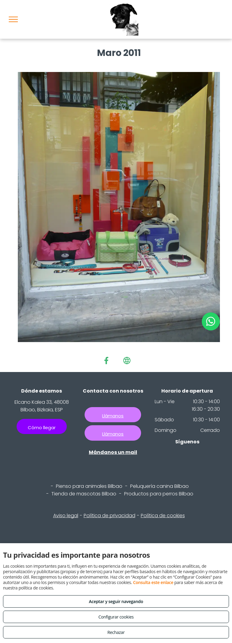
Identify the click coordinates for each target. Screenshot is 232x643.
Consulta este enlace (153, 582)
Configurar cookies (116, 617)
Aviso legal (65, 515)
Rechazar (115, 632)
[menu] (13, 19)
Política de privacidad (109, 515)
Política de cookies (163, 515)
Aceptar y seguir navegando (116, 601)
